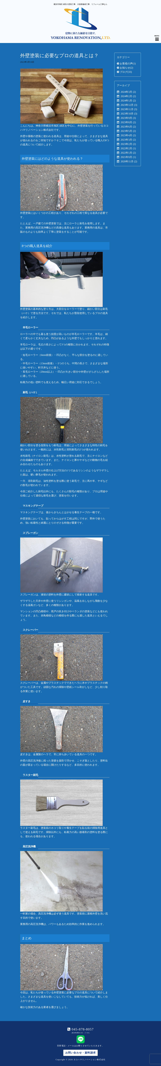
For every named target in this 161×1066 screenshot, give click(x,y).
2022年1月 (128, 152)
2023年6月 (128, 126)
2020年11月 (129, 161)
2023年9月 (128, 118)
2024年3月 (128, 91)
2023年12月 (129, 105)
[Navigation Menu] (157, 37)
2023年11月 (129, 109)
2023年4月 (128, 135)
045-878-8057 (82, 1029)
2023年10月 (129, 113)
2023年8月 (128, 122)
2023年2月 (128, 144)
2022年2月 (128, 148)
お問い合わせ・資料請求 (80, 1052)
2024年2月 (128, 96)
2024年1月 (128, 100)
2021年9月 (128, 157)
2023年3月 (128, 139)
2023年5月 (128, 131)
